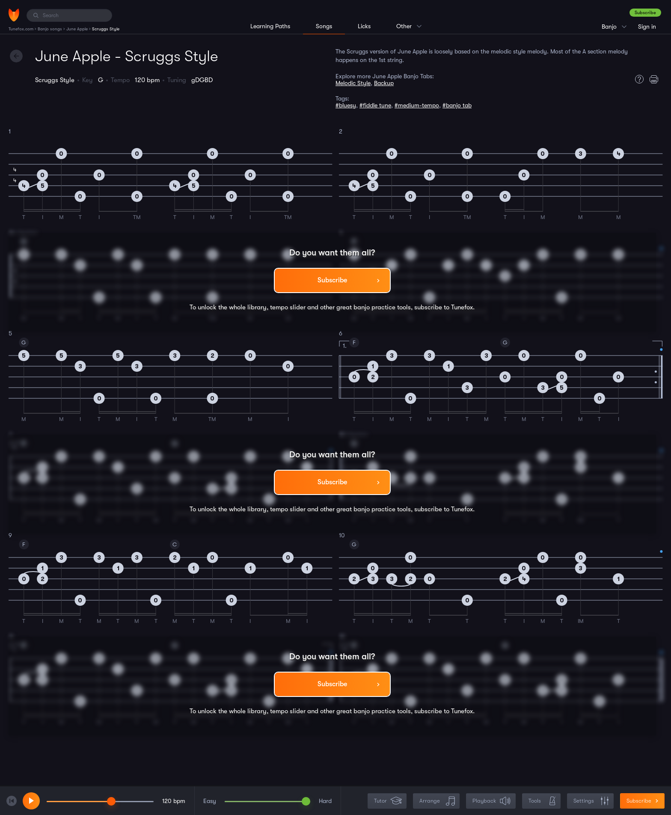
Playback (491, 801)
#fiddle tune (375, 105)
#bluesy (346, 105)
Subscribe (645, 12)
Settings (591, 801)
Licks (364, 26)
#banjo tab (457, 105)
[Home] (14, 15)
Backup (384, 83)
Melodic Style (353, 83)
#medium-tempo (417, 105)
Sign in (647, 26)
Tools (542, 801)
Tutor (388, 801)
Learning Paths (270, 26)
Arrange (437, 801)
